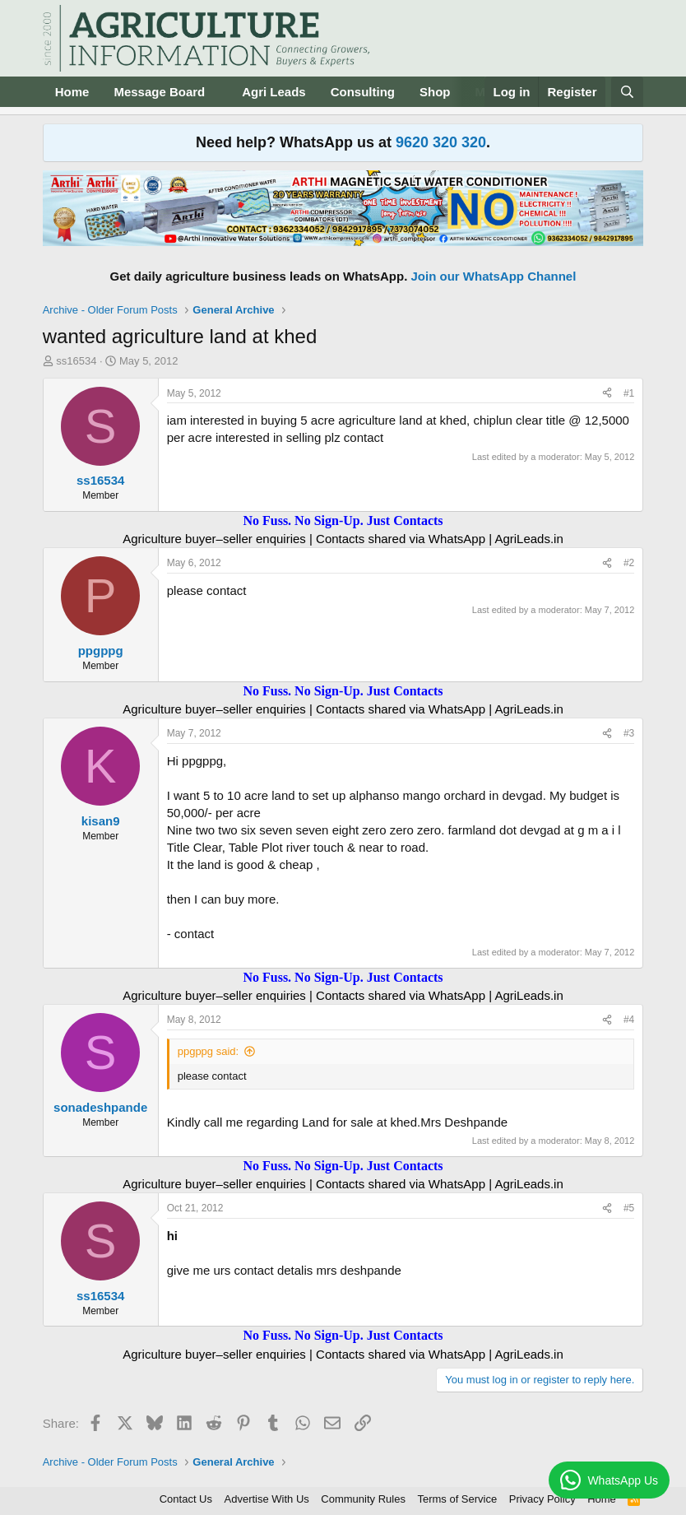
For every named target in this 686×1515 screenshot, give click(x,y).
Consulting (363, 92)
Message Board (159, 92)
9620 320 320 (441, 142)
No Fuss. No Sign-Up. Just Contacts (343, 520)
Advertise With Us (267, 1499)
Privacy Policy (542, 1499)
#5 (628, 1208)
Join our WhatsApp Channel (494, 276)
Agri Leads (274, 92)
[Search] (627, 92)
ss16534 (76, 361)
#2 (628, 563)
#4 (628, 1019)
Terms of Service (457, 1499)
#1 (628, 393)
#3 (628, 733)
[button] (217, 92)
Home (72, 92)
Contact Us (186, 1499)
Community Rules (363, 1499)
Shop (435, 92)
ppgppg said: (208, 1051)
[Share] (607, 393)
